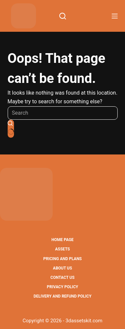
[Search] (62, 16)
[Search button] (11, 129)
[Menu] (115, 16)
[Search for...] (63, 113)
